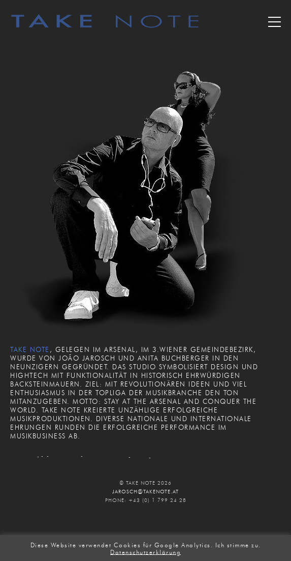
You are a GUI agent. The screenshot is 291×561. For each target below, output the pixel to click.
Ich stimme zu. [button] (238, 545)
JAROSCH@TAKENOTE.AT (145, 491)
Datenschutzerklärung (145, 551)
